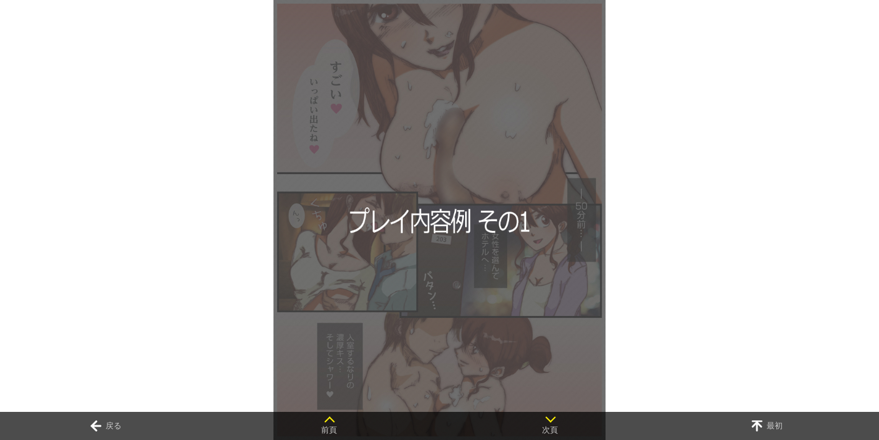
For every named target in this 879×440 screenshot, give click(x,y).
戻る (113, 425)
